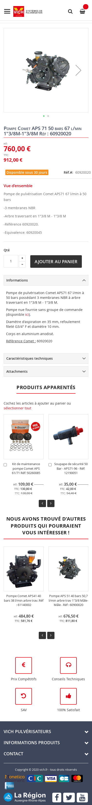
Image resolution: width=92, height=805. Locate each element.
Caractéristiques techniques (29, 358)
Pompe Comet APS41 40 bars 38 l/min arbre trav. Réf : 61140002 (23, 600)
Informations (17, 280)
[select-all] (17, 408)
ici (27, 314)
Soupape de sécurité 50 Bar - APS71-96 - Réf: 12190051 (71, 468)
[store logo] (23, 11)
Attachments (17, 371)
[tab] (46, 280)
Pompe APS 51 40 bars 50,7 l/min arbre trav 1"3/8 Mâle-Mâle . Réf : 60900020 (68, 600)
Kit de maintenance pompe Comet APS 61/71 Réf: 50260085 (26, 468)
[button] (78, 70)
